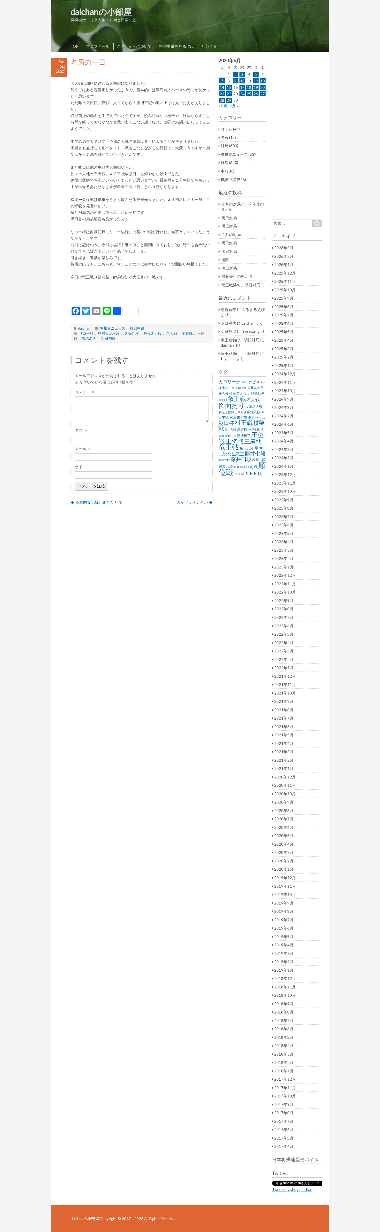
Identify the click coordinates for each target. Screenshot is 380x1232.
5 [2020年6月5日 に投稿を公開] (256, 74)
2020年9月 (283, 802)
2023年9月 (283, 499)
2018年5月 (283, 1037)
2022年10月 (285, 592)
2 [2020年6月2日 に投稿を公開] (235, 74)
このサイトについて (134, 46)
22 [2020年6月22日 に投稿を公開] (229, 93)
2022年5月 (283, 634)
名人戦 (171, 333)
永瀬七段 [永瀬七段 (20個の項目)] (254, 429)
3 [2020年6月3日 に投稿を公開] (242, 74)
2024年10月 (285, 390)
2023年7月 (283, 516)
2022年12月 (285, 575)
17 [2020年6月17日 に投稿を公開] (242, 87)
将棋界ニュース (112, 328)
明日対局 (229, 217)
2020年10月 (285, 793)
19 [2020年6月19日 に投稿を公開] (255, 87)
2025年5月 (283, 331)
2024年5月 (283, 432)
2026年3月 (283, 247)
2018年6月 (283, 1028)
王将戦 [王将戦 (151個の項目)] (234, 441)
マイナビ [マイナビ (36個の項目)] (248, 382)
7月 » (234, 106)
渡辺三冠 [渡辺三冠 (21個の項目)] (230, 436)
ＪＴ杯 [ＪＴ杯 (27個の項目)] (239, 474)
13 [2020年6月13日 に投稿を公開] (262, 81)
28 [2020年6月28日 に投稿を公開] (222, 100)
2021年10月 (285, 693)
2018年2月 (283, 1062)
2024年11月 (285, 382)
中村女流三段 (109, 333)
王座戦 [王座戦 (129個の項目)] (252, 441)
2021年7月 (283, 718)
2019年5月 (283, 936)
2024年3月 (283, 449)
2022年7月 (283, 617)
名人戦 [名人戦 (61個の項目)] (253, 399)
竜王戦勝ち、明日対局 (240, 285)
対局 (224, 145)
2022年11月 (285, 583)
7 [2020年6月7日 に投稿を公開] (222, 81)
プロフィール (97, 46)
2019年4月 (283, 944)
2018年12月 (285, 978)
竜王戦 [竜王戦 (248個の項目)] (229, 447)
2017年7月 (283, 1121)
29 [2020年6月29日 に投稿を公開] (229, 100)
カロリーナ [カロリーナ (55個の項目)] (230, 381)
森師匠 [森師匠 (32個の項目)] (242, 429)
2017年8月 (283, 1112)
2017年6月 (283, 1129)
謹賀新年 (228, 309)
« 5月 (223, 106)
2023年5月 (283, 533)
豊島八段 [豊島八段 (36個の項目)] (226, 466)
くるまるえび (253, 309)
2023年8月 (283, 508)
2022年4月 (283, 642)
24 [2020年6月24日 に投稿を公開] (242, 93)
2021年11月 (285, 684)
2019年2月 (283, 961)
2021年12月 (285, 676)
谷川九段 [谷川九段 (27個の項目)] (259, 460)
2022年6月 (283, 625)
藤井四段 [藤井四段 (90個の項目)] (241, 459)
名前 (81, 430)
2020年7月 (283, 818)
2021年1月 (283, 768)
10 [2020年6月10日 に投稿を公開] (242, 81)
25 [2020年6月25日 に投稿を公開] (249, 93)
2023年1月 (283, 567)
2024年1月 (283, 466)
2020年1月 (283, 869)
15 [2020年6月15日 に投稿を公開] (229, 87)
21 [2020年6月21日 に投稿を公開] (222, 93)
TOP (75, 46)
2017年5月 (283, 1138)
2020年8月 (283, 810)
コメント (85, 391)
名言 (224, 137)
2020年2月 (283, 861)
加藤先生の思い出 (236, 276)
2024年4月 (283, 441)
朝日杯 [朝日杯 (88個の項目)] (226, 423)
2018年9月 (283, 1003)
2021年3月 (283, 751)
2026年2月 (283, 256)
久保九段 (132, 333)
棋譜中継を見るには (176, 46)
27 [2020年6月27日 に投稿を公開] (262, 93)
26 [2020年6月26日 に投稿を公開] (255, 93)
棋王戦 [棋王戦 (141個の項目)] (244, 422)
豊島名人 (89, 338)
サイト (80, 466)
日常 (224, 162)
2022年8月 (283, 608)
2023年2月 (283, 558)
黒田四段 (108, 338)
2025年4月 (283, 340)
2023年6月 (283, 525)
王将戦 (187, 333)
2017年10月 (285, 1096)
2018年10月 (285, 995)
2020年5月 (283, 835)
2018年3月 (283, 1054)
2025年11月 (285, 281)
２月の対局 (231, 234)
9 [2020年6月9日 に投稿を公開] (235, 81)
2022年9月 (283, 600)
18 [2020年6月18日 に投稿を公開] (249, 87)
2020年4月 (283, 844)
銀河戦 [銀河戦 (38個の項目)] (252, 466)
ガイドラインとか (192, 502)
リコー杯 (86, 333)
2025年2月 (283, 357)
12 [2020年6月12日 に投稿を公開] (255, 81)
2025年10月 (285, 289)
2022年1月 (283, 667)
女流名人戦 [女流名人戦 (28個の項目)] (254, 406)
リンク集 (209, 46)
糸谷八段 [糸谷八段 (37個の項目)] (246, 448)
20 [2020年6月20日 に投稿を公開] (262, 87)
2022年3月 (283, 651)
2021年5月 (283, 734)
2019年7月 (283, 919)
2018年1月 (283, 1071)
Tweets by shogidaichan (292, 1189)
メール (83, 448)
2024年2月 (283, 457)
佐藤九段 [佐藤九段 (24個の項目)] (253, 388)
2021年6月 (283, 726)
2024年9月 (283, 399)
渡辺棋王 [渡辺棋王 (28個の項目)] (244, 436)
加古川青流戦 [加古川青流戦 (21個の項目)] (252, 393)
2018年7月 (283, 1020)
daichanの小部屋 (101, 12)
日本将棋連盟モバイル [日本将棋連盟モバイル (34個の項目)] (247, 417)
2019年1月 (283, 970)
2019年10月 (285, 894)
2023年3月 (283, 550)
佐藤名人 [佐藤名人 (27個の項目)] (236, 393)
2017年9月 (283, 1104)
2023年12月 (285, 474)
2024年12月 (285, 373)
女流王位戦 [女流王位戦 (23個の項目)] (226, 412)
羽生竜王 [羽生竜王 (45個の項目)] (236, 453)
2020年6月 (283, 827)
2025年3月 (283, 348)
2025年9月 (283, 298)
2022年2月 (283, 659)
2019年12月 (285, 877)
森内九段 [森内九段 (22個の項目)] (230, 429)
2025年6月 (283, 323)
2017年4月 (283, 1146)
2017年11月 (285, 1087)
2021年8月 (283, 709)
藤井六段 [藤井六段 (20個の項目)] (224, 460)
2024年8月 (283, 407)
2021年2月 (283, 760)
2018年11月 (285, 987)
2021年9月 (283, 701)
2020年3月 (283, 852)
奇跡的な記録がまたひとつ (98, 502)
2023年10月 (285, 491)
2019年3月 (283, 953)
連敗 (225, 259)
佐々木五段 (153, 333)
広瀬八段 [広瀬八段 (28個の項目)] (253, 412)
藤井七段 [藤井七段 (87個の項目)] (255, 453)
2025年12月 (285, 273)
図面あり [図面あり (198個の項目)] (232, 405)
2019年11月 (285, 886)
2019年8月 (283, 911)
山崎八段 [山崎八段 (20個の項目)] (240, 412)
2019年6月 (283, 928)
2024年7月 (283, 416)
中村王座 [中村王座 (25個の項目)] (228, 388)
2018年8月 (283, 1012)
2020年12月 (285, 777)
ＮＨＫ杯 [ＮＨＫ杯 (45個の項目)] (253, 473)
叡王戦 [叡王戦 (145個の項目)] (237, 398)
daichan (84, 328)
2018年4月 (283, 1045)
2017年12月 (285, 1079)
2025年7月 (283, 315)
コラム (226, 129)
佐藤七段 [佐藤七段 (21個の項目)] (241, 387)
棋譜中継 (137, 328)
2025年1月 (283, 365)
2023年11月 (285, 483)
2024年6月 (283, 424)
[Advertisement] (141, 294)
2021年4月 (283, 743)
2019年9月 (283, 903)
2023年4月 (283, 541)
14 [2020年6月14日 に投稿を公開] (222, 87)
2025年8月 (283, 306)
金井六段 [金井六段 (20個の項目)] (239, 467)
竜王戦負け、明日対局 (240, 340)
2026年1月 (283, 264)
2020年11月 (285, 785)
